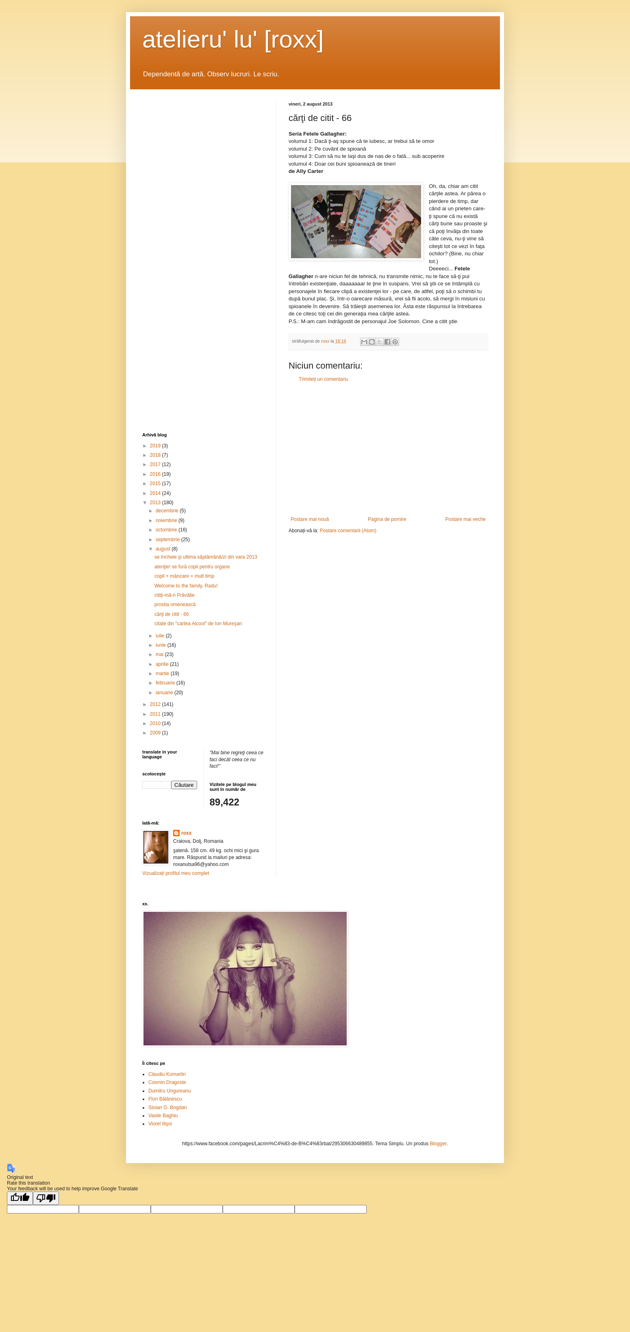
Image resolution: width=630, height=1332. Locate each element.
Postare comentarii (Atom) (348, 530)
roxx (186, 833)
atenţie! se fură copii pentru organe (192, 567)
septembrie (168, 539)
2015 (156, 483)
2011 (156, 714)
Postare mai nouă (310, 519)
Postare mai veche (465, 519)
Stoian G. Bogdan (167, 1107)
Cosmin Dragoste (167, 1082)
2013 (156, 502)
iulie (161, 636)
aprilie (163, 664)
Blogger (438, 1143)
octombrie (167, 530)
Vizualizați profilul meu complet (175, 873)
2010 (156, 723)
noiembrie (167, 520)
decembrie (168, 511)
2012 (156, 704)
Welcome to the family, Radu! (186, 586)
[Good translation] (20, 1198)
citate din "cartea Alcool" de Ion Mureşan (198, 623)
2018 (156, 455)
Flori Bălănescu (165, 1099)
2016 (156, 474)
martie (163, 673)
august (164, 549)
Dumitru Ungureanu (169, 1091)
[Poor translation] (46, 1198)
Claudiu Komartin (167, 1074)
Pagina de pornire (387, 519)
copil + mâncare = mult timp (184, 576)
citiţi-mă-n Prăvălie (174, 595)
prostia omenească (175, 604)
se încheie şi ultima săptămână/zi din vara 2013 (205, 557)
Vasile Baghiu (163, 1115)
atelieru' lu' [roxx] (233, 39)
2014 (156, 493)
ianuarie (165, 692)
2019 (156, 446)
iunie (161, 645)
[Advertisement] (388, 449)
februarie (166, 683)
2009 (156, 733)
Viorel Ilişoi (160, 1124)
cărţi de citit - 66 (171, 614)
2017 (156, 464)
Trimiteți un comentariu (323, 379)
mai (160, 654)
